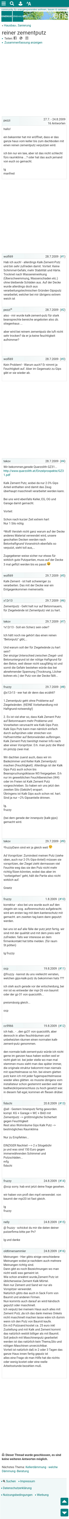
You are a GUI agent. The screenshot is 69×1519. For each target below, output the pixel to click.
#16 (61, 1251)
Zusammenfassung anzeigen (22, 42)
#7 (62, 621)
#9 (62, 841)
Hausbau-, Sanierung (17, 25)
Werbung (41, 1495)
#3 (62, 359)
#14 (61, 1181)
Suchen (8, 1481)
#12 (61, 1026)
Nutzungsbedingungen (16, 1495)
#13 (61, 1103)
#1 (62, 256)
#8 (62, 687)
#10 (61, 899)
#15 (61, 1222)
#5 (62, 575)
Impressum (26, 1481)
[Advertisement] (34, 80)
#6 (62, 600)
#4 (62, 461)
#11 (61, 968)
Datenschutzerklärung (16, 1488)
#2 (62, 310)
